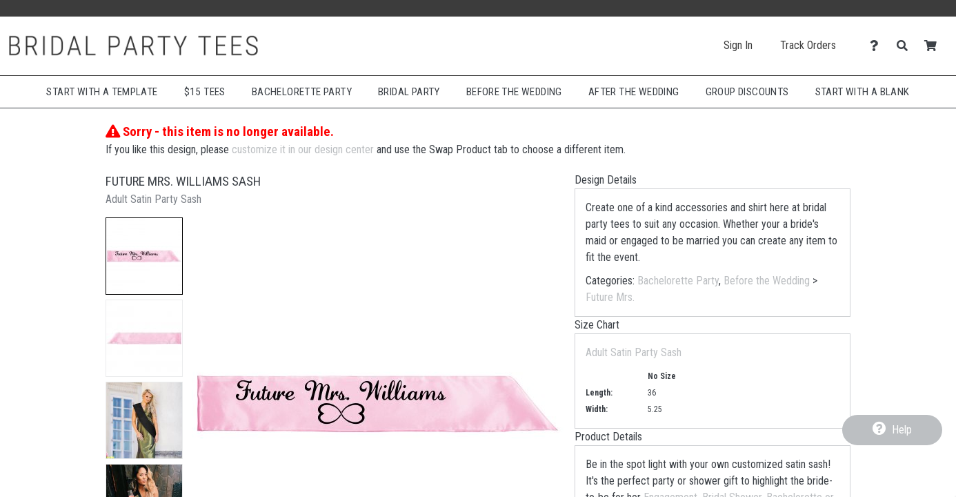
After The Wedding (633, 92)
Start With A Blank (862, 92)
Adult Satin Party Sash (633, 352)
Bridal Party (409, 92)
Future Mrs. (610, 297)
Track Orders (808, 45)
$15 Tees (205, 92)
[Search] (906, 46)
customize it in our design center (303, 149)
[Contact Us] (878, 46)
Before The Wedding (514, 92)
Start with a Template (101, 92)
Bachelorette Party (302, 92)
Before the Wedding (767, 280)
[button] (144, 256)
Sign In (738, 45)
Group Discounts (747, 92)
